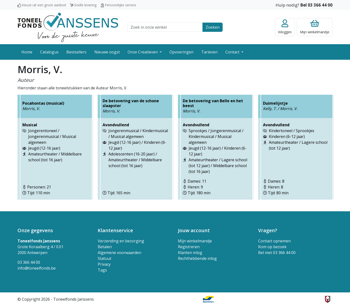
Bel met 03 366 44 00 (277, 252)
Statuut (104, 258)
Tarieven (209, 52)
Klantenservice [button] (115, 230)
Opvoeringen (181, 52)
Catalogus (49, 52)
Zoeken (212, 27)
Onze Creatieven (143, 52)
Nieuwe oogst (107, 52)
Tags (102, 270)
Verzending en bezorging (121, 241)
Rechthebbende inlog (197, 258)
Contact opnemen (274, 241)
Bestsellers (76, 52)
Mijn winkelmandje (195, 241)
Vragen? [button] (267, 230)
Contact (232, 52)
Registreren (189, 246)
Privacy (104, 264)
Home (26, 52)
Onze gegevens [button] (35, 230)
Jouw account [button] (194, 230)
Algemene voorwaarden (119, 252)
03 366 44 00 (29, 262)
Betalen (105, 246)
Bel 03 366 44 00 (316, 5)
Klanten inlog (190, 252)
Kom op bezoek (272, 246)
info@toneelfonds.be (37, 268)
